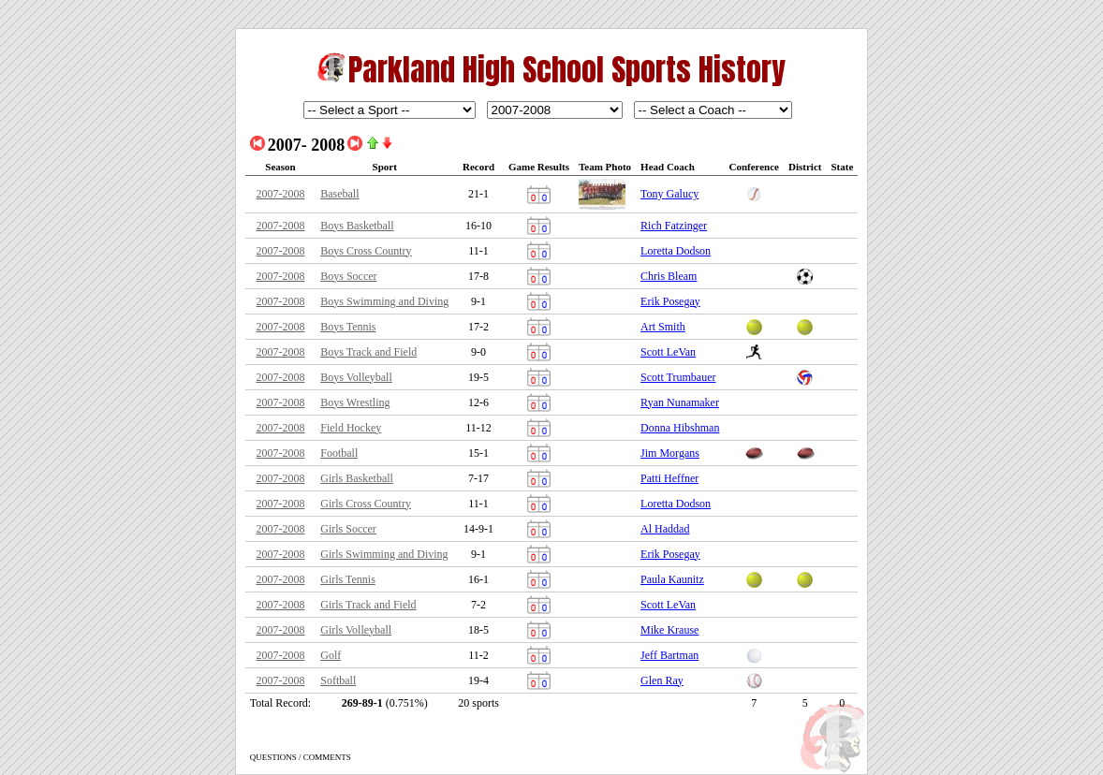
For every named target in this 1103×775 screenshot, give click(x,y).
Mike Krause (669, 629)
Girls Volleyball (355, 629)
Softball (338, 680)
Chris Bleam (668, 276)
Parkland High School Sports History (567, 70)
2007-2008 (280, 193)
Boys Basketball (356, 225)
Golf (330, 655)
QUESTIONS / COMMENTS (300, 757)
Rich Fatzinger (673, 225)
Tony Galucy (669, 193)
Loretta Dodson (675, 250)
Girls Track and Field (368, 604)
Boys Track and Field (368, 351)
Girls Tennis (347, 579)
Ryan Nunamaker (679, 402)
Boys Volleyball (356, 377)
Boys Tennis (347, 326)
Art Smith (662, 326)
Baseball (339, 193)
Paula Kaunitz (672, 579)
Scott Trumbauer (677, 377)
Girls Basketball (356, 478)
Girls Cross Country (365, 503)
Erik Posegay (670, 301)
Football (339, 453)
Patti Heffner (669, 478)
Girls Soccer (348, 528)
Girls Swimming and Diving (384, 554)
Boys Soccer (348, 276)
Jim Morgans (669, 453)
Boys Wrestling (355, 402)
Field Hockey (350, 427)
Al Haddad (664, 528)
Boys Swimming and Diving (384, 301)
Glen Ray (662, 680)
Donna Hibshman (679, 427)
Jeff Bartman (669, 655)
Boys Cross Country (365, 250)
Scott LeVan (668, 351)
